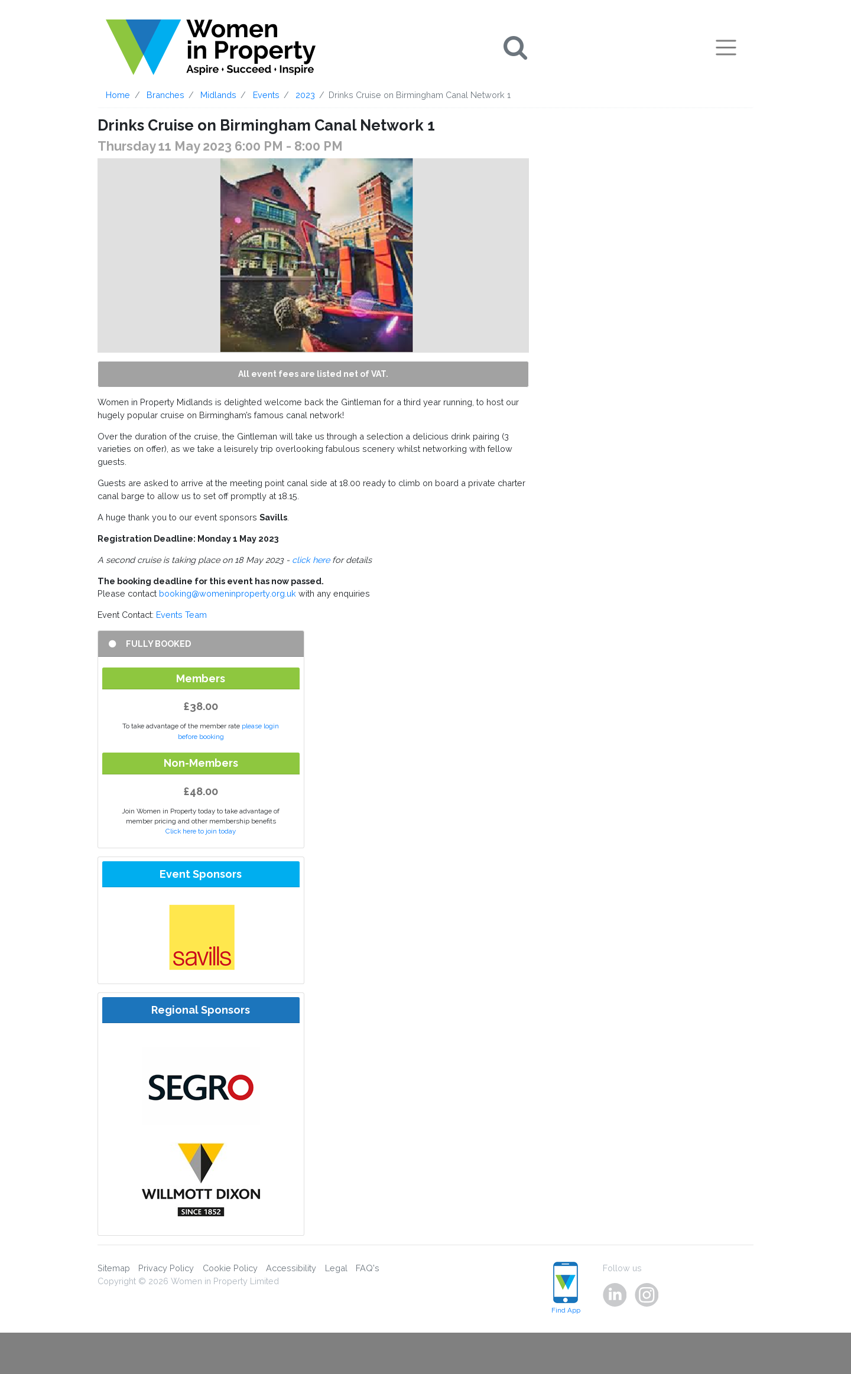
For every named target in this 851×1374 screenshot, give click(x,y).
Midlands (218, 95)
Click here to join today (200, 831)
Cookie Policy (230, 1268)
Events (266, 95)
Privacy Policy (166, 1268)
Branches (165, 95)
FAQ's (367, 1268)
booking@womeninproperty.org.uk (227, 593)
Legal (336, 1268)
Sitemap (114, 1268)
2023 (305, 95)
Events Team (181, 615)
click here (311, 560)
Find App (565, 1288)
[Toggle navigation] (726, 47)
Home (118, 95)
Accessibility (291, 1268)
